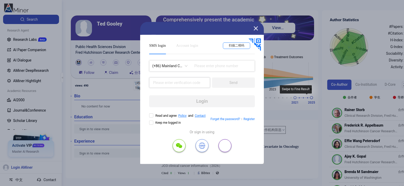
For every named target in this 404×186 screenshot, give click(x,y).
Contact (200, 116)
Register (249, 119)
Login (202, 101)
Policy (182, 116)
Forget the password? (225, 119)
